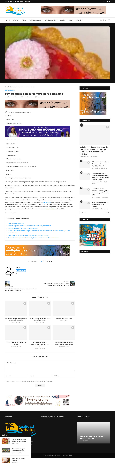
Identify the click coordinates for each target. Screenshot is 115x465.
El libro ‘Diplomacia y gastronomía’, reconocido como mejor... (40, 344)
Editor (8, 97)
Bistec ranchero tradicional (16, 223)
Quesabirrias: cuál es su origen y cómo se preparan (23, 228)
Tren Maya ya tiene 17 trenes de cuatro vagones (100, 204)
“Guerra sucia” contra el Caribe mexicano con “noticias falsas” (100, 164)
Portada (7, 87)
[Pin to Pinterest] (49, 261)
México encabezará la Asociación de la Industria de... (93, 437)
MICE (70, 20)
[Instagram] (105, 1)
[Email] (107, 1)
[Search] (103, 20)
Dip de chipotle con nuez (64, 318)
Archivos (27, 1)
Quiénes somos (9, 1)
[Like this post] (43, 261)
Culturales (79, 20)
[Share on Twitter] (47, 261)
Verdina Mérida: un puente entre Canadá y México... (39, 319)
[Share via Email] (51, 261)
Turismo (15, 20)
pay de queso (47, 202)
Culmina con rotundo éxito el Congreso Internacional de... (64, 343)
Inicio (8, 20)
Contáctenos (19, 1)
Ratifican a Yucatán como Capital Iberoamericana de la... (16, 319)
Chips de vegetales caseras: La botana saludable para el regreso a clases (29, 226)
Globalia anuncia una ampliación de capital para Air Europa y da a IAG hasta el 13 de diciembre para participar (94, 150)
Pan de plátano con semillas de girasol (16, 343)
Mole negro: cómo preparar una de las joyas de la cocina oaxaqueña (28, 235)
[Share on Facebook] (45, 261)
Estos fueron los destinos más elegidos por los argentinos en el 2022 (100, 192)
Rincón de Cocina (50, 20)
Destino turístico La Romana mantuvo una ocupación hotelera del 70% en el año (100, 177)
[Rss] (109, 1)
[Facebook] (103, 1)
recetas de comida (49, 209)
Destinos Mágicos (36, 20)
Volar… (24, 20)
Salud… (62, 20)
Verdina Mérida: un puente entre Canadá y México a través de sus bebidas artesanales (33, 238)
